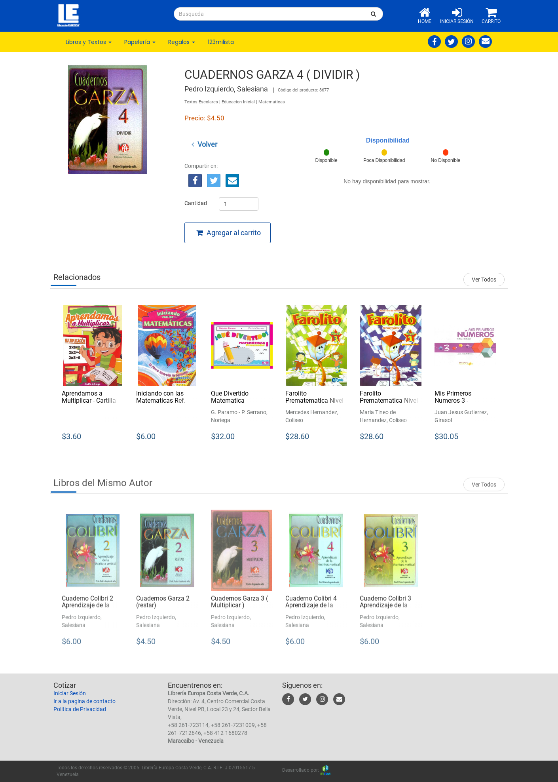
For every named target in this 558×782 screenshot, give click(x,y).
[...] (269, 14)
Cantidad (195, 203)
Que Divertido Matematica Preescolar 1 (230, 400)
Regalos (181, 42)
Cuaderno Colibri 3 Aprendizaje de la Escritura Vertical (385, 610)
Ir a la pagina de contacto (84, 701)
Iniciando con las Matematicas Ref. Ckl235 (161, 400)
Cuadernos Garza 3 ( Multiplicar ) (239, 607)
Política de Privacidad (79, 709)
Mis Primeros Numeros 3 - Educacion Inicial (458, 400)
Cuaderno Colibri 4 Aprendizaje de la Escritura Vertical (311, 610)
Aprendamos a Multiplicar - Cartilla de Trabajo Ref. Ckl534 (89, 404)
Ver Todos (484, 279)
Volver (204, 144)
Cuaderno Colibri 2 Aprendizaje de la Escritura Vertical (87, 610)
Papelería (140, 42)
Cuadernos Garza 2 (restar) (163, 607)
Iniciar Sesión (69, 693)
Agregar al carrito (228, 232)
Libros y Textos (89, 42)
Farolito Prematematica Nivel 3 (314, 400)
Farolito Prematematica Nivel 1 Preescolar (389, 400)
